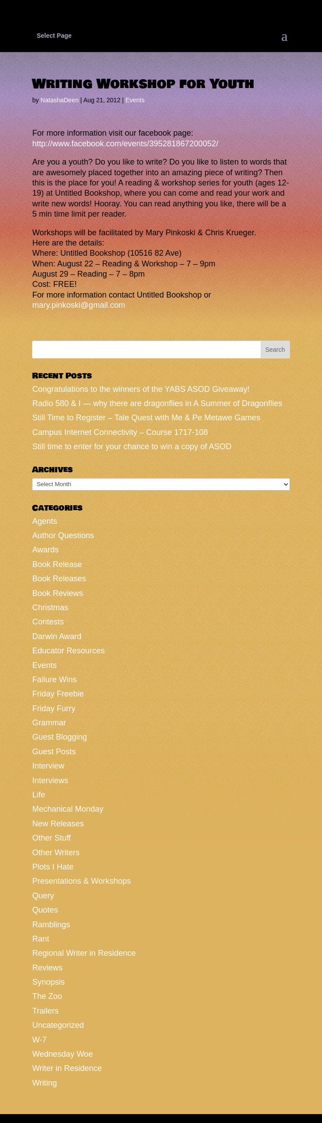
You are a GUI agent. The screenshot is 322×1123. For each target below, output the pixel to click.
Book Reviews (57, 593)
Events (135, 100)
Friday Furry (53, 708)
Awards (45, 549)
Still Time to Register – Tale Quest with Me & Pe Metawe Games (146, 417)
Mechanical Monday (67, 809)
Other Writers (56, 852)
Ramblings (51, 924)
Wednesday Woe (62, 1054)
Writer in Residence (67, 1068)
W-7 (39, 1039)
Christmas (50, 607)
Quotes (45, 910)
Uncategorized (58, 1025)
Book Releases (59, 578)
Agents (44, 521)
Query (43, 895)
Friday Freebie (58, 693)
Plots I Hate (52, 866)
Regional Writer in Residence (84, 953)
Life (38, 794)
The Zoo (47, 996)
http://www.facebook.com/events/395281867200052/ (125, 143)
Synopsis (48, 982)
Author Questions (63, 535)
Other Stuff (51, 837)
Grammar (49, 722)
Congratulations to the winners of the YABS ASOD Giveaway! (141, 389)
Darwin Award (56, 636)
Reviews (47, 967)
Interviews (50, 780)
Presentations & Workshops (81, 881)
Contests (48, 621)
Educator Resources (68, 650)
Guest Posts (54, 751)
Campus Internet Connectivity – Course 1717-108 (120, 432)
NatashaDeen (59, 100)
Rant (40, 938)
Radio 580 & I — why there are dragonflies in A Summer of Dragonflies (157, 403)
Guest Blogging (59, 737)
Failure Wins (54, 679)
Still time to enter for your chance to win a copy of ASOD (131, 446)
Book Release (57, 564)
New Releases (58, 823)
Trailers (45, 1010)
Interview (48, 765)
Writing (44, 1083)
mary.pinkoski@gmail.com (78, 305)
